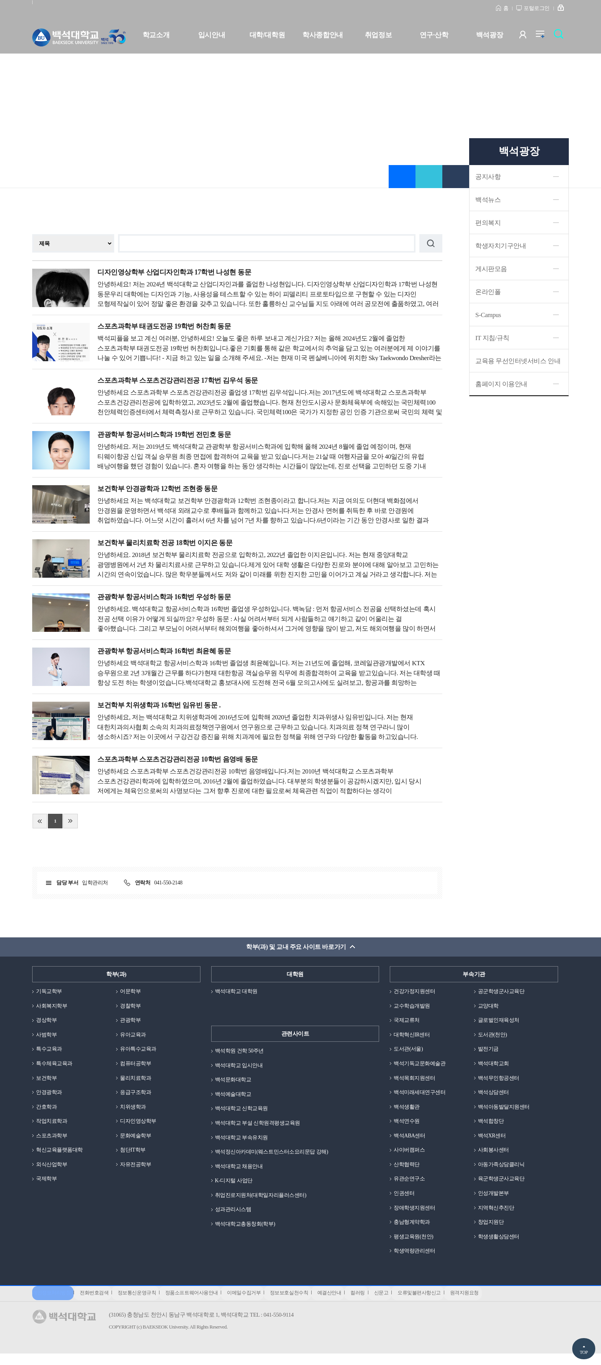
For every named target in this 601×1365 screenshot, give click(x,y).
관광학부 (131, 1022)
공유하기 (428, 176)
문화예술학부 (136, 1141)
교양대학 (489, 1007)
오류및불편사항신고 (444, 1304)
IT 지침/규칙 (492, 338)
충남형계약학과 (413, 1230)
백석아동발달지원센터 (506, 1111)
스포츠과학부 (52, 1141)
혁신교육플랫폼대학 (61, 1156)
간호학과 (47, 1111)
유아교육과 (134, 1037)
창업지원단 (492, 1230)
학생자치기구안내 (500, 246)
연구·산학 (434, 35)
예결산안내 (346, 1304)
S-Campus (488, 315)
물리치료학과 (136, 1081)
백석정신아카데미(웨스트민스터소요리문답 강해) (276, 1156)
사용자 (527, 36)
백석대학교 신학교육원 (243, 1111)
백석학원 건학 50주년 (241, 1052)
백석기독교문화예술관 (421, 1066)
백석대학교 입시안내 (240, 1066)
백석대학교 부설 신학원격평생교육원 (261, 1126)
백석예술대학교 (234, 1096)
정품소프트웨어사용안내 (199, 1304)
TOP (584, 1352)
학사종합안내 (322, 35)
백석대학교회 (494, 1066)
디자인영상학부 (139, 1126)
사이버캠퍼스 (410, 1156)
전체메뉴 (544, 36)
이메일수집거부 (255, 1304)
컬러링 (377, 1304)
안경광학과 (50, 1096)
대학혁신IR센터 (413, 1037)
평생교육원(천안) (415, 1245)
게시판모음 (491, 269)
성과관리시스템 (234, 1215)
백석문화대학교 (234, 1081)
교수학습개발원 (413, 1007)
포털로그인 (537, 8)
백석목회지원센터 (416, 1081)
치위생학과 (134, 1111)
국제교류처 (408, 1022)
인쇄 (455, 176)
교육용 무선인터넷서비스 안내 (517, 361)
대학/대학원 (267, 35)
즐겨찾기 (402, 176)
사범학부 (47, 1037)
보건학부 (47, 1081)
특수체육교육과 (55, 1066)
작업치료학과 (52, 1126)
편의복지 (488, 222)
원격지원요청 (491, 1304)
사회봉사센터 (494, 1156)
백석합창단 (492, 1126)
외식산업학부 (52, 1171)
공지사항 (488, 176)
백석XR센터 (493, 1141)
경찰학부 (131, 1007)
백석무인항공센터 (500, 1081)
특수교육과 (50, 1052)
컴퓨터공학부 (136, 1066)
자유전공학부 (136, 1171)
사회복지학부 (52, 1007)
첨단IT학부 (133, 1156)
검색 (560, 36)
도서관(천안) (493, 1037)
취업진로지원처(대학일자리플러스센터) (264, 1200)
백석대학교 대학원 (238, 992)
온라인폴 (488, 292)
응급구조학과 (136, 1096)
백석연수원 (408, 1126)
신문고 (403, 1304)
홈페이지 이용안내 (501, 384)
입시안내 (211, 35)
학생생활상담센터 (500, 1245)
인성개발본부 (494, 1200)
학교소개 (156, 35)
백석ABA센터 (410, 1141)
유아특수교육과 (139, 1052)
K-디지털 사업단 (235, 1185)
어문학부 (131, 992)
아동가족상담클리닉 (503, 1171)
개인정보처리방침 (51, 1304)
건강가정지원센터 (416, 992)
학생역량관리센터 (416, 1260)
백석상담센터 (494, 1096)
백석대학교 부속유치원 (243, 1141)
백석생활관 (408, 1111)
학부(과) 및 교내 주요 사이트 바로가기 (296, 947)
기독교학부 (50, 992)
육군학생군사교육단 (503, 1185)
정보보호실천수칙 (303, 1304)
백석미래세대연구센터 (421, 1096)
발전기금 (489, 1052)
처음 (40, 821)
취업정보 (378, 35)
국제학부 (47, 1185)
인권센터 (405, 1200)
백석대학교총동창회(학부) (247, 1230)
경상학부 (47, 1022)
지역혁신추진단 (497, 1215)
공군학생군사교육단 (503, 992)
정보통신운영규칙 (142, 1304)
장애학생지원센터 (416, 1215)
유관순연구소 (410, 1185)
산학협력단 (408, 1171)
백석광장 (489, 35)
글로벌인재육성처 (500, 1022)
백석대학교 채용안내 (240, 1171)
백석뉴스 (488, 199)
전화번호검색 (96, 1304)
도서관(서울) (409, 1052)
